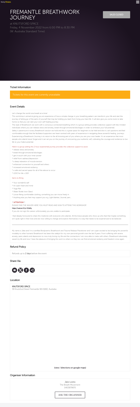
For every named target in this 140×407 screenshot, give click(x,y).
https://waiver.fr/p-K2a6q (22, 208)
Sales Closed (116, 15)
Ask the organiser (70, 395)
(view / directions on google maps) (70, 368)
